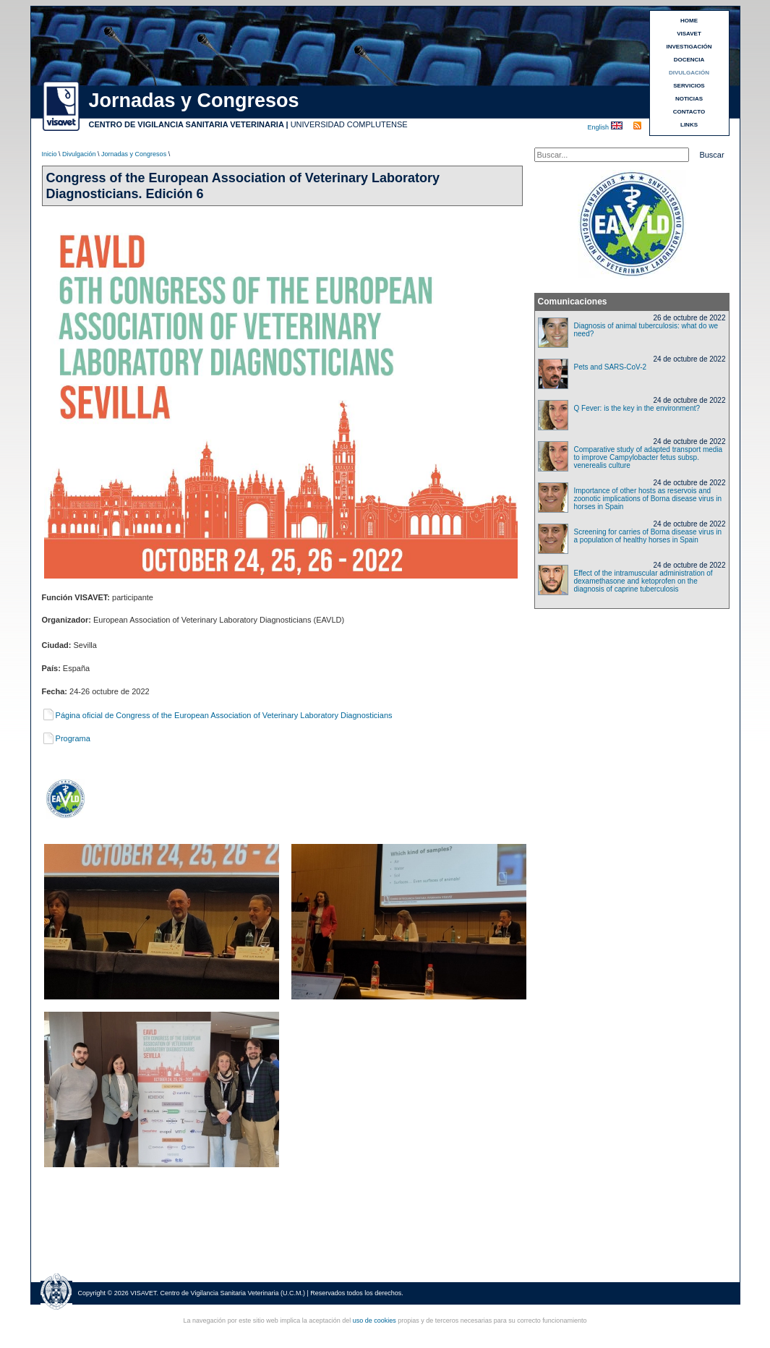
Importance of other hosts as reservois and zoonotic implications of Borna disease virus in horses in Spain (648, 499)
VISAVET (689, 33)
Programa (66, 738)
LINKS (689, 124)
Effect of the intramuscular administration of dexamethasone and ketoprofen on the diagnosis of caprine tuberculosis (643, 581)
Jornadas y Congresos (133, 154)
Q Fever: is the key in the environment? (637, 408)
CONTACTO (689, 111)
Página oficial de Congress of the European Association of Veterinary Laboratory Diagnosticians (217, 715)
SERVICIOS (688, 85)
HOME (689, 20)
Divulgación (79, 154)
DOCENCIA (689, 59)
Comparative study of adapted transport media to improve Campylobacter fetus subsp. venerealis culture (648, 457)
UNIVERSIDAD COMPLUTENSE (349, 124)
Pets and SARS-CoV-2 (610, 367)
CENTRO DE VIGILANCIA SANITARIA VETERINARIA (186, 124)
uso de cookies (374, 1320)
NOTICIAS (689, 98)
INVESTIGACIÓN (688, 46)
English (599, 127)
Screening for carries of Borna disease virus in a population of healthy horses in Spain (648, 536)
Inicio (49, 154)
